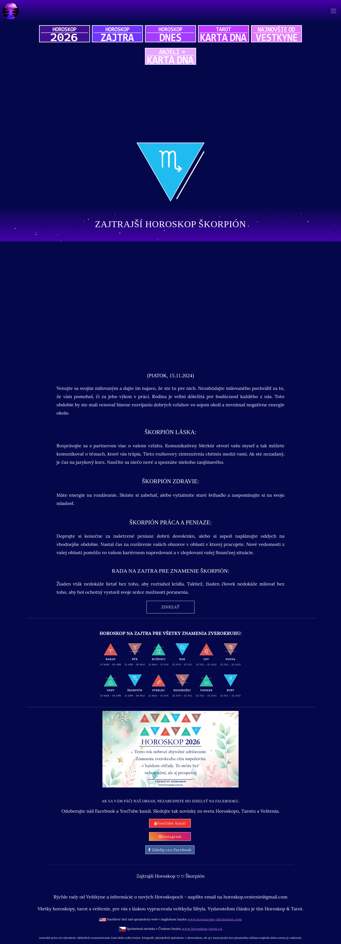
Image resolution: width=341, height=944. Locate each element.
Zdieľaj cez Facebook (169, 849)
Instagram (170, 836)
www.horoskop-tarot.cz (201, 929)
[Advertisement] (170, 105)
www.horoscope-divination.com (215, 919)
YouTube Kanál (170, 823)
